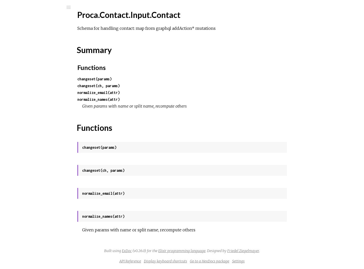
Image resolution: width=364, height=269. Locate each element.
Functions (30, 96)
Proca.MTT (26, 139)
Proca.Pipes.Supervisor (36, 180)
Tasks (21, 55)
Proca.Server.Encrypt (35, 220)
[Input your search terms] (38, 7)
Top (22, 85)
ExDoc (165, 251)
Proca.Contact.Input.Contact (41, 77)
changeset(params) (132, 79)
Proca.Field (26, 132)
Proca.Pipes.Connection (37, 166)
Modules (21, 48)
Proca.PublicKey (30, 193)
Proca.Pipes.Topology (34, 186)
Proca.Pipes (26, 159)
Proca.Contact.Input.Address (41, 70)
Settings (276, 261)
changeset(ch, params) (136, 86)
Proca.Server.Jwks (32, 234)
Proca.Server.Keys (32, 241)
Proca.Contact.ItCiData (36, 111)
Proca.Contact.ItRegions (37, 118)
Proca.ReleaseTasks (33, 200)
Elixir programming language (219, 251)
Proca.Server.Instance (35, 227)
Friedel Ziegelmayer (281, 251)
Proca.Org (25, 145)
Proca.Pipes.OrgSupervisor (39, 173)
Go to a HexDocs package (247, 261)
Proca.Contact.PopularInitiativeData (47, 125)
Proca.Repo (26, 207)
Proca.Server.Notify (33, 261)
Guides (19, 41)
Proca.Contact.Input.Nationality (43, 105)
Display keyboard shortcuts (203, 261)
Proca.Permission (31, 152)
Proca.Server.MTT (32, 248)
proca (20, 20)
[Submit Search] (7, 7)
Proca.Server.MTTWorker (39, 255)
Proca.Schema (28, 214)
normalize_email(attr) (136, 92)
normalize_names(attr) (136, 99)
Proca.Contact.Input (33, 63)
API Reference (168, 261)
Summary (27, 90)
